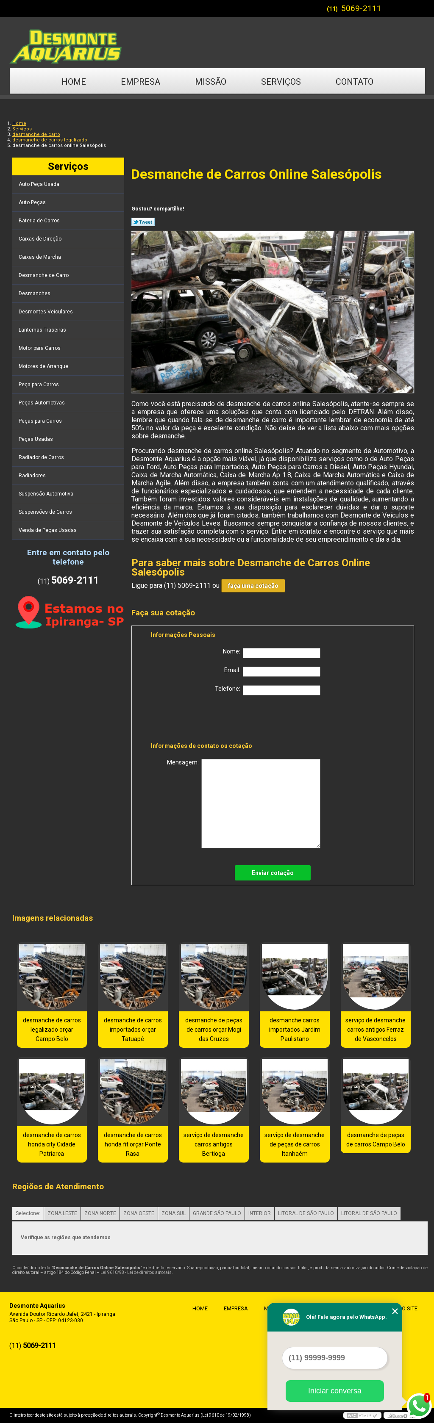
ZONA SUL (173, 1213)
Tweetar (143, 222)
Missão (210, 82)
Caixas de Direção (41, 239)
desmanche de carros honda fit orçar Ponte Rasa (133, 1144)
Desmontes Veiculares (46, 312)
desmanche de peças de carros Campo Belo (375, 1140)
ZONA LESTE (62, 1213)
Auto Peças (33, 202)
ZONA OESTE (138, 1213)
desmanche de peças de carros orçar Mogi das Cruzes (213, 1029)
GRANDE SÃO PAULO (217, 1213)
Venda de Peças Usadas (48, 530)
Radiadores (33, 476)
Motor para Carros (40, 348)
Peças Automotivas (42, 403)
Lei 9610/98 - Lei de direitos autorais (136, 1272)
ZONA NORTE (100, 1213)
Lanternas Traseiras (43, 330)
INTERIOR (259, 1213)
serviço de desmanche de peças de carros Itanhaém (294, 1144)
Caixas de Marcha (40, 257)
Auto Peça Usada (40, 184)
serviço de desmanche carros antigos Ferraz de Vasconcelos (375, 1029)
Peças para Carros (41, 421)
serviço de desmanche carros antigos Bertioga (214, 1144)
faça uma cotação (253, 585)
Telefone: (267, 690)
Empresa (140, 82)
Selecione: (28, 1213)
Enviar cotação (273, 872)
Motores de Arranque (44, 366)
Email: (272, 672)
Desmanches (35, 293)
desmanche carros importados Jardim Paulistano (294, 1029)
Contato (354, 82)
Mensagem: (243, 803)
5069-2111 (361, 8)
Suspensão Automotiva (47, 494)
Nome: (271, 653)
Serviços (281, 82)
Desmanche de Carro (44, 275)
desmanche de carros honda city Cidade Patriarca (52, 1144)
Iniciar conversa (335, 1391)
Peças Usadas (36, 439)
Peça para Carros (39, 385)
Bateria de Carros (40, 221)
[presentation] (204, 720)
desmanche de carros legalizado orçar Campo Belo (52, 1029)
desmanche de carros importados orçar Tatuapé (133, 1029)
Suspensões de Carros (46, 512)
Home (73, 82)
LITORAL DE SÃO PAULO (306, 1213)
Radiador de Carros (42, 457)
